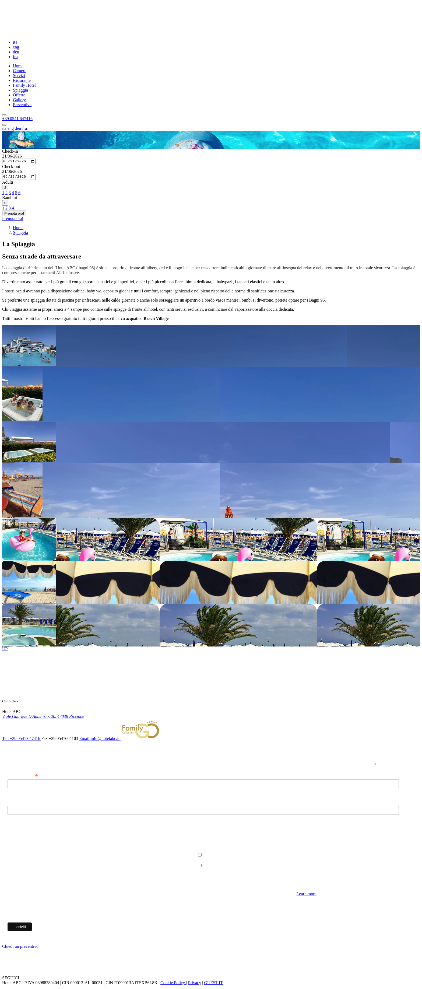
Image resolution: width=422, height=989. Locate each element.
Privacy (194, 984)
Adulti (7, 183)
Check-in (10, 151)
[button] (17, 118)
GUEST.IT (213, 984)
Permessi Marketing (25, 836)
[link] (43, 717)
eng (16, 47)
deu (16, 52)
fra (15, 56)
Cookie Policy (173, 984)
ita (15, 42)
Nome (13, 804)
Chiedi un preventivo (20, 948)
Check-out (11, 167)
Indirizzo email (23, 777)
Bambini (9, 199)
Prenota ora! (14, 215)
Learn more (306, 895)
